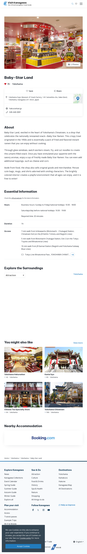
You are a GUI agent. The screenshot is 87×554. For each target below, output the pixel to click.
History (34, 485)
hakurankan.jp (15, 108)
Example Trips (10, 520)
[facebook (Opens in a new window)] (33, 510)
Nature (34, 492)
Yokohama (17, 84)
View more (78, 343)
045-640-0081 (15, 112)
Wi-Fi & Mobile (10, 524)
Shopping (35, 496)
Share (58, 91)
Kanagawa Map (65, 485)
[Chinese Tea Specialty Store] (23, 397)
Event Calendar (10, 481)
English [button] (77, 541)
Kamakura (63, 478)
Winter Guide (9, 496)
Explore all (8, 499)
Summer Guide (10, 488)
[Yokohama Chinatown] (64, 397)
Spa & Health (36, 488)
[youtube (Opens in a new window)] (49, 510)
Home (6, 458)
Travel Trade (46, 541)
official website (16, 198)
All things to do (37, 499)
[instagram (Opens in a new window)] (43, 510)
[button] (76, 4)
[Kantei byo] (64, 362)
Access (7, 513)
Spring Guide (9, 485)
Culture (34, 478)
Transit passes (10, 516)
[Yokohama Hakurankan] (23, 362)
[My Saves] (76, 3)
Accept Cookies (23, 546)
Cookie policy (25, 538)
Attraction (35, 474)
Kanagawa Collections (13, 478)
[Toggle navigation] (81, 3)
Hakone (62, 481)
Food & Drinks (37, 481)
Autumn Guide (10, 492)
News (6, 474)
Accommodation (11, 509)
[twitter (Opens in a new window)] (38, 510)
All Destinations (65, 488)
